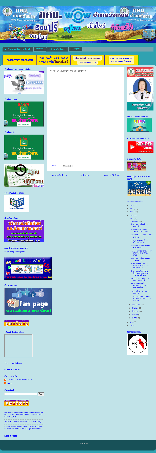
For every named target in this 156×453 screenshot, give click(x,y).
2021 (132, 322)
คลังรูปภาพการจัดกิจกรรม (20, 60)
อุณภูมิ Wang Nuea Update (14, 252)
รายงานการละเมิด (12, 370)
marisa (9, 383)
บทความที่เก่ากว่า (112, 175)
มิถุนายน (135, 311)
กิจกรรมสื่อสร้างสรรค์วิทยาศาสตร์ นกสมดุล (140, 231)
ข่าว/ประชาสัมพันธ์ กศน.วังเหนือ (18, 49)
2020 (132, 325)
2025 (132, 209)
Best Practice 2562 (87, 63)
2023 (132, 215)
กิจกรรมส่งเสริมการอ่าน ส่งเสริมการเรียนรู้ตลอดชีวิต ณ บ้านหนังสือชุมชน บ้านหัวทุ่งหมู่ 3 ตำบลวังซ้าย (23, 428)
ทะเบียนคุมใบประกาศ (57, 49)
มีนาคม (135, 318)
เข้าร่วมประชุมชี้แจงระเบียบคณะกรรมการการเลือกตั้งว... (140, 286)
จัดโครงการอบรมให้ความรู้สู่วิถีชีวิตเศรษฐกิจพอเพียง (141, 253)
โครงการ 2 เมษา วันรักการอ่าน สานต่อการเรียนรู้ (22, 422)
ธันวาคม (135, 221)
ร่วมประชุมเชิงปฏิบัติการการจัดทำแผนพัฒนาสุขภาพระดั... (141, 298)
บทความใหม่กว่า (58, 175)
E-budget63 (75, 49)
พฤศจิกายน (136, 305)
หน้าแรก (85, 175)
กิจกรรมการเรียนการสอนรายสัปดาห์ (140, 246)
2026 (132, 205)
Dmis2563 (39, 49)
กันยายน (135, 308)
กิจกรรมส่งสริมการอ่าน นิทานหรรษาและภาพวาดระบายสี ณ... (140, 273)
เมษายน (135, 315)
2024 (132, 212)
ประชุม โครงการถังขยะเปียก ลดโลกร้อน (140, 241)
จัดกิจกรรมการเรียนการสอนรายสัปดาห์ (140, 279)
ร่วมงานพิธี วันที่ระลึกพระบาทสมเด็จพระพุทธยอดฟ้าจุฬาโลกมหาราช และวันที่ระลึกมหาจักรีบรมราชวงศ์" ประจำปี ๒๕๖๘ (23, 415)
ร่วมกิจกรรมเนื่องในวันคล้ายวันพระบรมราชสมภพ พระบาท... (140, 266)
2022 (132, 218)
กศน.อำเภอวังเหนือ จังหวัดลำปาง (19, 380)
